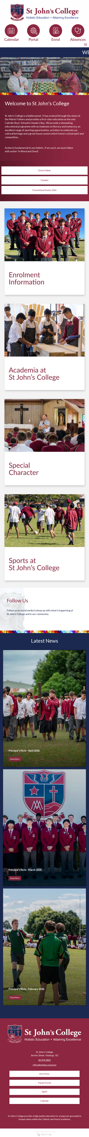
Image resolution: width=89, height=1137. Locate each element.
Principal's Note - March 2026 (25, 869)
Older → (44, 1010)
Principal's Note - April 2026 (24, 750)
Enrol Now (44, 1073)
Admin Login (44, 1134)
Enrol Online (44, 170)
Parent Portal (44, 1082)
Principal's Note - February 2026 (26, 989)
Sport (44, 1091)
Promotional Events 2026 (44, 190)
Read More (15, 759)
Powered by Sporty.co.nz (44, 1131)
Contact (44, 180)
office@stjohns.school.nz (44, 1064)
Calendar (44, 1100)
